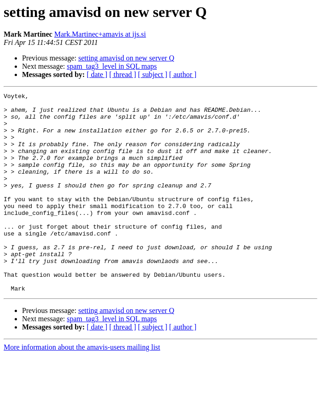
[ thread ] (122, 74)
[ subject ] (152, 74)
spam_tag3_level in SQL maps (112, 66)
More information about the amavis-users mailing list (82, 387)
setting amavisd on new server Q (126, 58)
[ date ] (97, 74)
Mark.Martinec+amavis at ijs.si (100, 34)
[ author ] (183, 74)
